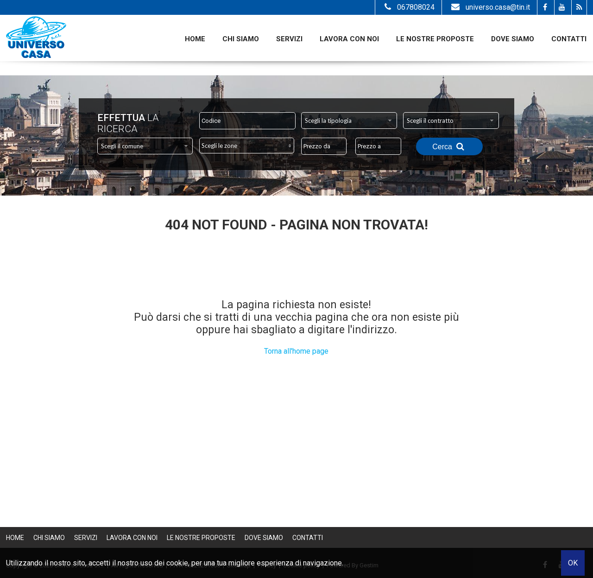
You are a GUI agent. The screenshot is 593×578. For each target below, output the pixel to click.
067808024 (408, 7)
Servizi (289, 39)
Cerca (449, 146)
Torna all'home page (296, 351)
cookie (177, 563)
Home (195, 39)
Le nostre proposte (435, 39)
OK (573, 563)
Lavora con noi (349, 39)
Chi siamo (240, 39)
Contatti (569, 39)
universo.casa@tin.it (489, 7)
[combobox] (349, 120)
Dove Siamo (512, 39)
